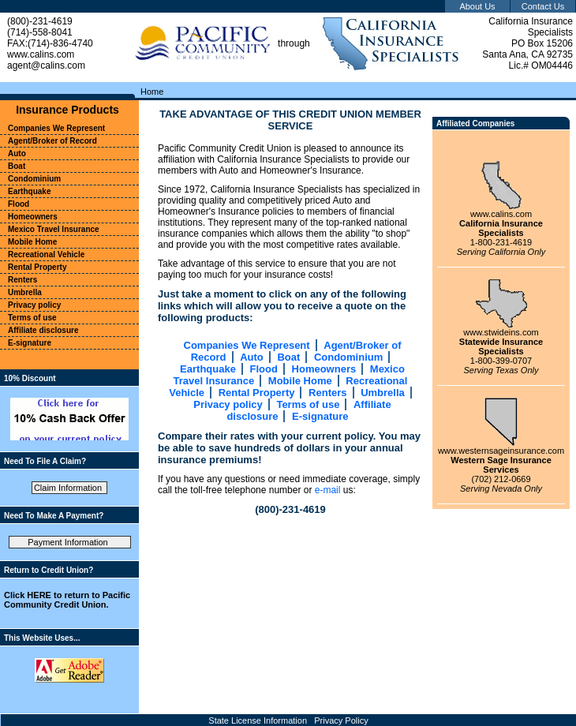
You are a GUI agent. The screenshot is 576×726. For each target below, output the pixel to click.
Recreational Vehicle (46, 254)
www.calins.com (501, 214)
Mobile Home (300, 381)
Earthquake (208, 369)
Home (151, 91)
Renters (327, 393)
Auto (252, 357)
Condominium (348, 357)
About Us (477, 6)
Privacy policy (227, 404)
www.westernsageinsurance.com (501, 450)
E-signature (320, 416)
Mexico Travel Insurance (53, 229)
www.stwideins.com (500, 332)
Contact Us (543, 6)
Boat (288, 357)
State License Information (257, 720)
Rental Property (257, 393)
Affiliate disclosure (43, 330)
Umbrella (383, 393)
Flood (264, 369)
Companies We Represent (247, 345)
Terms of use (307, 404)
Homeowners (324, 369)
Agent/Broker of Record (52, 141)
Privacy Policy (341, 720)
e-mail (328, 490)
